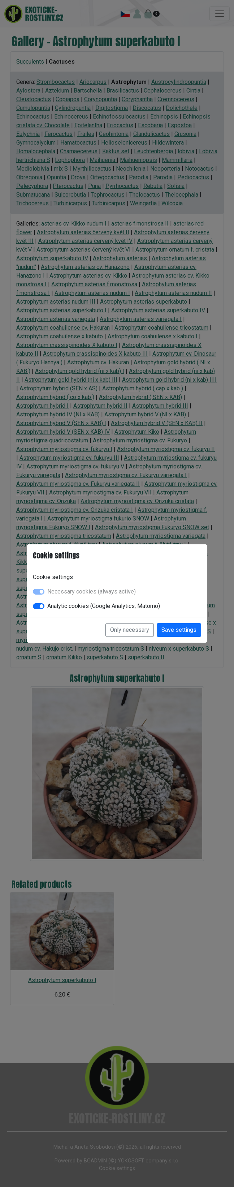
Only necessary (129, 629)
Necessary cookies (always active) (91, 591)
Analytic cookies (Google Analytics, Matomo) (103, 606)
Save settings (178, 629)
